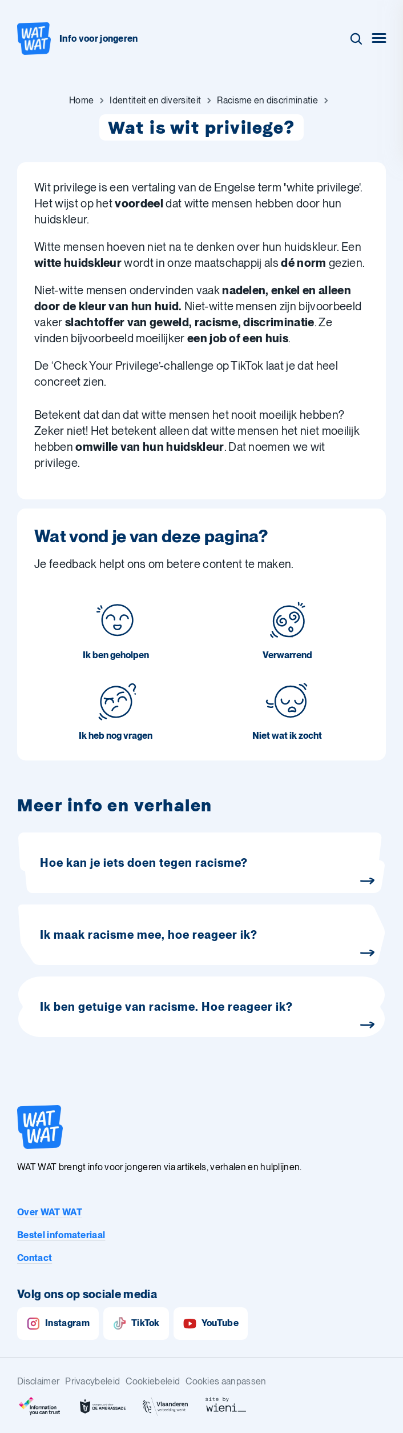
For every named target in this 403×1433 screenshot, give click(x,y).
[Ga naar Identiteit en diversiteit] (155, 100)
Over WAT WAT (49, 1212)
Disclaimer (38, 1381)
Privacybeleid (92, 1381)
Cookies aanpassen (226, 1381)
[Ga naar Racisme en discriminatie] (267, 100)
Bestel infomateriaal (61, 1235)
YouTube (211, 1323)
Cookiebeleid (153, 1381)
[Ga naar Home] (81, 100)
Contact (34, 1257)
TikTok (136, 1323)
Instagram (58, 1323)
